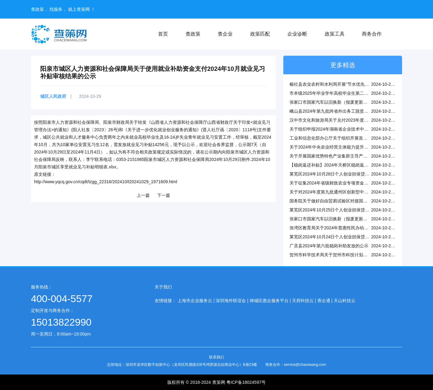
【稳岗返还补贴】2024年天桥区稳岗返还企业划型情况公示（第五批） (357, 164)
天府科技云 (303, 300)
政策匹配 (260, 34)
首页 (163, 34)
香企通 (323, 300)
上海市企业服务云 (195, 300)
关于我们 (163, 286)
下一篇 (163, 195)
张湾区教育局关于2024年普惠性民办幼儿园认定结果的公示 (346, 227)
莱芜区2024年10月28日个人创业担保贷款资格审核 (338, 173)
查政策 (193, 34)
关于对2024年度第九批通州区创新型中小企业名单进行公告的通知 (352, 191)
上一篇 (143, 195)
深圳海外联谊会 (231, 300)
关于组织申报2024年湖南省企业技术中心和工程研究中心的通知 (350, 129)
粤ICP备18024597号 (246, 382)
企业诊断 (297, 34)
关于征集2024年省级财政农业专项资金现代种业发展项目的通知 (350, 182)
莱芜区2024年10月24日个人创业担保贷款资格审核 (338, 236)
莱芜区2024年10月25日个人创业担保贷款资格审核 (338, 209)
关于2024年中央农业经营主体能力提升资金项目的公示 (341, 147)
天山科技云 (344, 300)
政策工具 (335, 34)
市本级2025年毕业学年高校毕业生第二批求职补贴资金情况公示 (350, 93)
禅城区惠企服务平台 (269, 300)
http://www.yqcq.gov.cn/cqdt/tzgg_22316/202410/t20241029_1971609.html (105, 181)
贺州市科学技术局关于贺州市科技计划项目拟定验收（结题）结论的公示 (358, 254)
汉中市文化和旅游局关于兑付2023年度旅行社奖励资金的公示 (348, 120)
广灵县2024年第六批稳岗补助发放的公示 (328, 245)
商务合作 (372, 34)
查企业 (225, 34)
